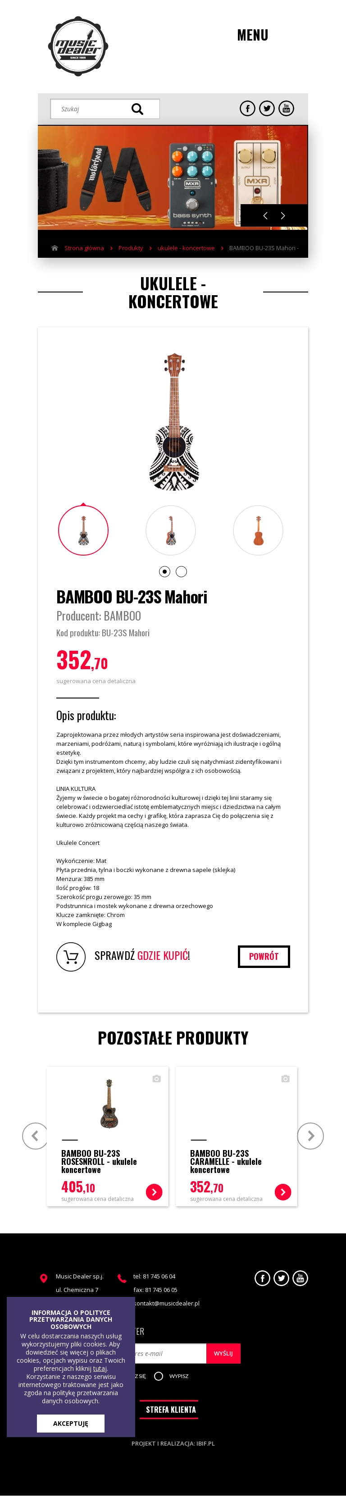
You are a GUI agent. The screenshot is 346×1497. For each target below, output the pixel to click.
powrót (263, 956)
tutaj (100, 1368)
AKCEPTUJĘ (70, 1423)
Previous (265, 215)
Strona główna (84, 248)
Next (283, 215)
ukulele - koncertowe (186, 248)
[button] (181, 1377)
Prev (35, 1135)
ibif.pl (205, 1445)
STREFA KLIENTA (171, 1411)
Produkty (130, 248)
